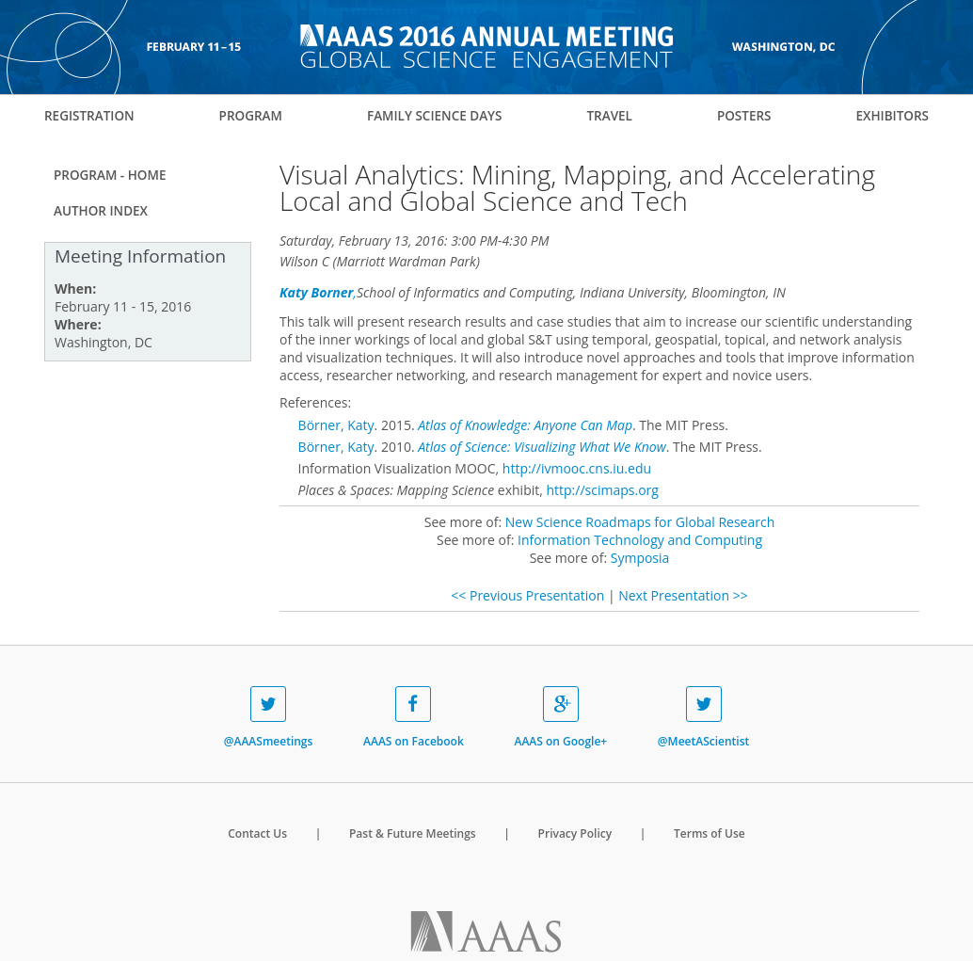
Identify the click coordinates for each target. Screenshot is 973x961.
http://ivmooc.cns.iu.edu (576, 468)
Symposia (640, 558)
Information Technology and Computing (640, 540)
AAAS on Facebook (413, 717)
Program (250, 115)
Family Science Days (434, 115)
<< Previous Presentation (527, 595)
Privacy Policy (575, 833)
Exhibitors (892, 115)
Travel (608, 115)
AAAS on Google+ (560, 717)
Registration (89, 115)
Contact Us (257, 833)
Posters (744, 115)
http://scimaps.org (602, 490)
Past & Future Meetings (412, 833)
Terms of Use (709, 833)
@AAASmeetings (268, 717)
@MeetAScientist (703, 717)
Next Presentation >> (682, 595)
